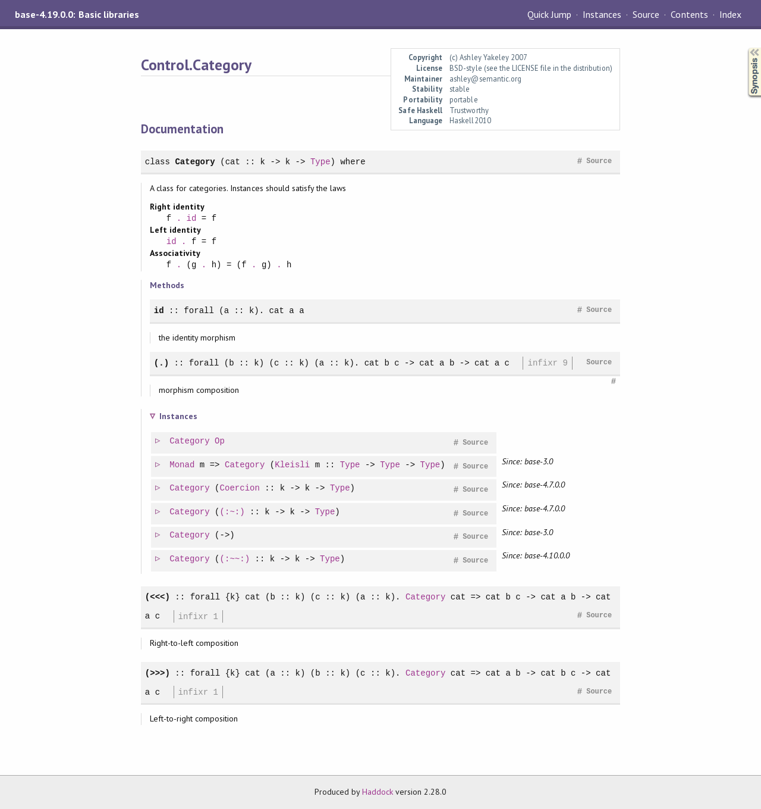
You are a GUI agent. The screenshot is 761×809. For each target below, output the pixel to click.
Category (195, 161)
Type (320, 161)
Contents (689, 14)
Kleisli (292, 465)
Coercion (240, 488)
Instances (602, 14)
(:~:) (233, 512)
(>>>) (157, 673)
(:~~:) (236, 559)
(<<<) (157, 596)
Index (730, 14)
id (192, 218)
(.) (161, 362)
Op (220, 441)
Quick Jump (549, 14)
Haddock (377, 791)
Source (646, 14)
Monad (182, 465)
